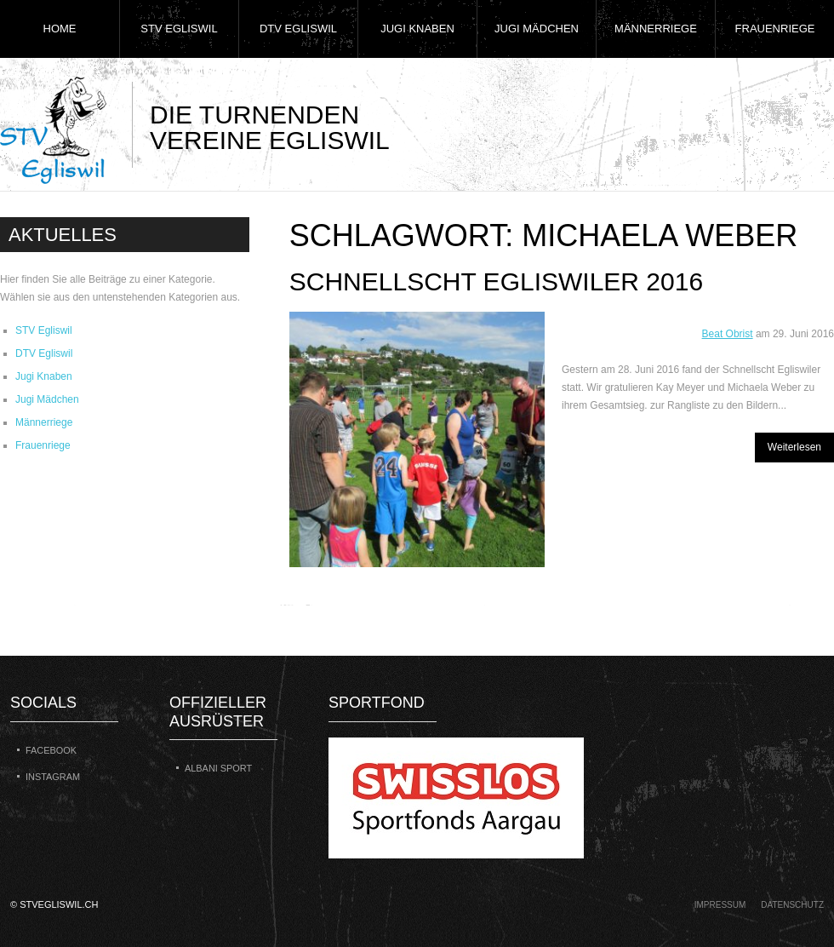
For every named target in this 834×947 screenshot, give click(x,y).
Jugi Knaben (417, 28)
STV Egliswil (178, 28)
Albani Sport (218, 768)
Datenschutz (792, 905)
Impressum (720, 905)
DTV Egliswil (298, 28)
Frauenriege (775, 28)
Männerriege (655, 28)
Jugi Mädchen (536, 28)
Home (60, 28)
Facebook (51, 750)
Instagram (53, 777)
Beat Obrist (727, 334)
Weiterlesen (794, 447)
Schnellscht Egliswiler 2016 (496, 281)
